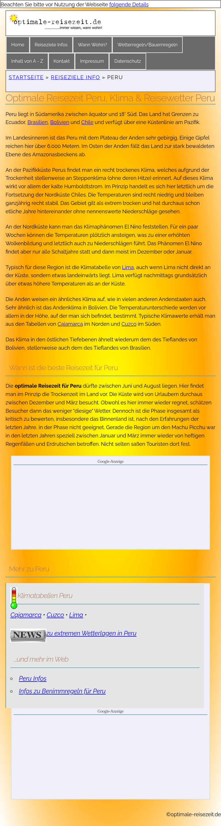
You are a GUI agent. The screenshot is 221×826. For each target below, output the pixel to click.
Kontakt (62, 61)
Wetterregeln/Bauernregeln (147, 44)
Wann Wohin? (92, 44)
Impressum (92, 61)
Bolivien (59, 122)
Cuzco (128, 324)
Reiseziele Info (75, 77)
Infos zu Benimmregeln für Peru (62, 691)
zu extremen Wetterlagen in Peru (91, 633)
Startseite (26, 77)
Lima (128, 267)
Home (17, 44)
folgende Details (129, 4)
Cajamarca (70, 324)
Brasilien (37, 122)
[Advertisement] (110, 507)
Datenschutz (127, 61)
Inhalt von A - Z (27, 61)
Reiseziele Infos (51, 44)
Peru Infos (33, 678)
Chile (87, 122)
